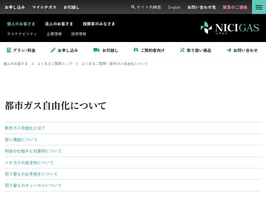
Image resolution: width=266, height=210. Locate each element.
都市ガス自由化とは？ (25, 128)
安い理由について (21, 139)
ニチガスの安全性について (29, 162)
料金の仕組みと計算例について (33, 151)
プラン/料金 (21, 50)
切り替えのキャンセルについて (33, 185)
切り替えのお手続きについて (31, 174)
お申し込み (64, 50)
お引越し (106, 50)
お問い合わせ (242, 50)
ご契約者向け (149, 50)
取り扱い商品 (195, 50)
